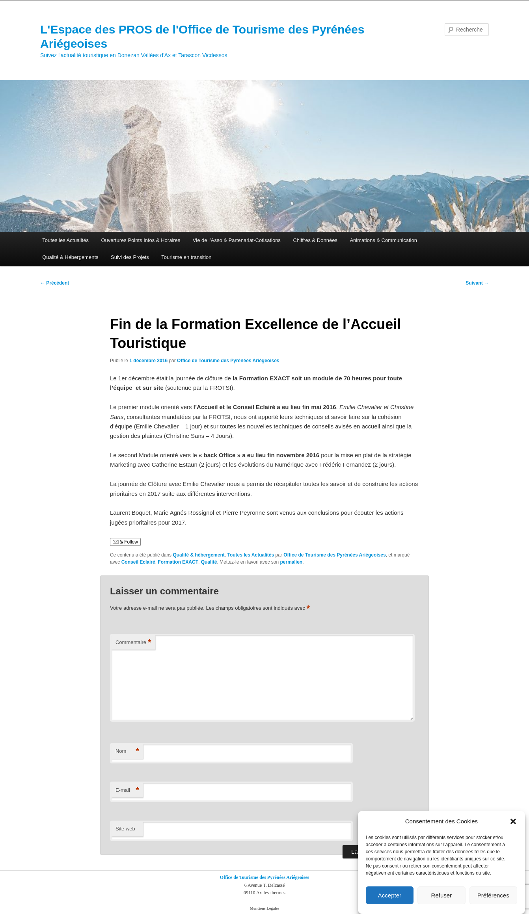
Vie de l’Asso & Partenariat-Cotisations (237, 240)
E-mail (127, 790)
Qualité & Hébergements (70, 257)
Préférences (493, 895)
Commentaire (133, 642)
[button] (513, 822)
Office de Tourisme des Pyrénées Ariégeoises (228, 360)
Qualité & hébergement (198, 555)
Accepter (389, 895)
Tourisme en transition (186, 257)
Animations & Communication (383, 240)
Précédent (54, 283)
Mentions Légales (264, 908)
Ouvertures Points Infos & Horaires (140, 240)
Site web (125, 829)
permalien (291, 562)
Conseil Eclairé (138, 562)
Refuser (441, 895)
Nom (127, 751)
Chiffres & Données (315, 240)
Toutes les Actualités (65, 240)
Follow (125, 542)
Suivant (477, 283)
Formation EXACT (178, 562)
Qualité (209, 562)
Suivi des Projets (130, 257)
